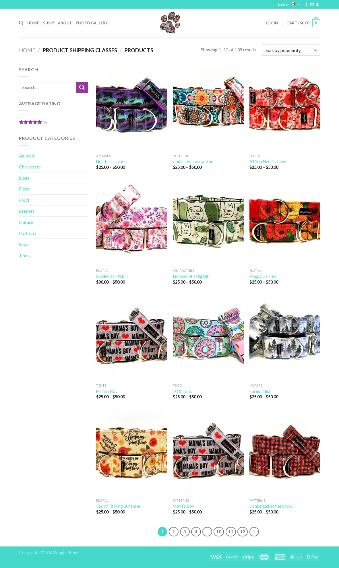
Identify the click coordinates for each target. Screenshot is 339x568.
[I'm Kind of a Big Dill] (208, 223)
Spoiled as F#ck (110, 276)
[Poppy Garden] (284, 223)
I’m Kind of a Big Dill (191, 276)
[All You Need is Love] (284, 108)
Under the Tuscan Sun (193, 161)
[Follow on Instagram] (312, 5)
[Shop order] (291, 50)
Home (33, 23)
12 (242, 531)
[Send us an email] (317, 5)
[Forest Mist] (284, 338)
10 (218, 531)
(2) (33, 123)
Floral (24, 188)
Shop (48, 23)
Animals (27, 155)
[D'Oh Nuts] (208, 338)
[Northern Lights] (131, 108)
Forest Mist (260, 391)
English (289, 4)
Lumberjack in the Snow (270, 506)
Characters (30, 166)
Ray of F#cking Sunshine (118, 506)
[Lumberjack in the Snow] (284, 452)
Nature (26, 222)
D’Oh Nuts (182, 391)
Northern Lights (111, 161)
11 (230, 531)
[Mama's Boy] (131, 338)
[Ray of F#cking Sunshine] (131, 452)
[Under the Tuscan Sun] (208, 108)
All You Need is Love (267, 161)
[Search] (21, 23)
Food (24, 200)
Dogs (24, 178)
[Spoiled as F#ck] (131, 223)
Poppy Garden (262, 276)
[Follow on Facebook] (306, 5)
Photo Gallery (92, 23)
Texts (24, 255)
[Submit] (82, 87)
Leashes (26, 211)
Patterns (27, 233)
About (65, 23)
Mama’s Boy (106, 391)
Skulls (24, 244)
